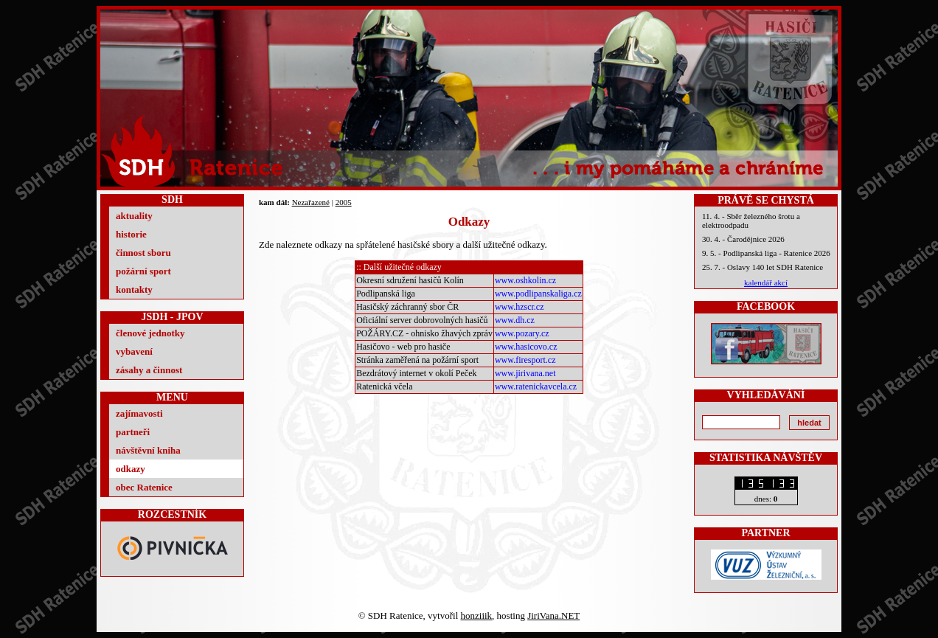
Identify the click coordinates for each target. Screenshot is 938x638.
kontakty (134, 289)
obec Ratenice (144, 487)
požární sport (143, 271)
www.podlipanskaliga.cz (538, 293)
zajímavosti (139, 413)
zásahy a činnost (149, 369)
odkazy (130, 468)
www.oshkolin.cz (525, 280)
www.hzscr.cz (519, 307)
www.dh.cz (515, 320)
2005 (344, 202)
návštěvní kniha (148, 450)
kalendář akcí (766, 282)
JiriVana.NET (553, 615)
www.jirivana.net (525, 373)
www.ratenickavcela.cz (536, 386)
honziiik (477, 615)
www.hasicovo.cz (526, 346)
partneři (133, 431)
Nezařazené (311, 202)
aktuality (134, 215)
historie (131, 234)
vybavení (134, 351)
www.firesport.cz (525, 360)
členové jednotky (150, 333)
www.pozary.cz (522, 333)
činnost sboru (143, 252)
